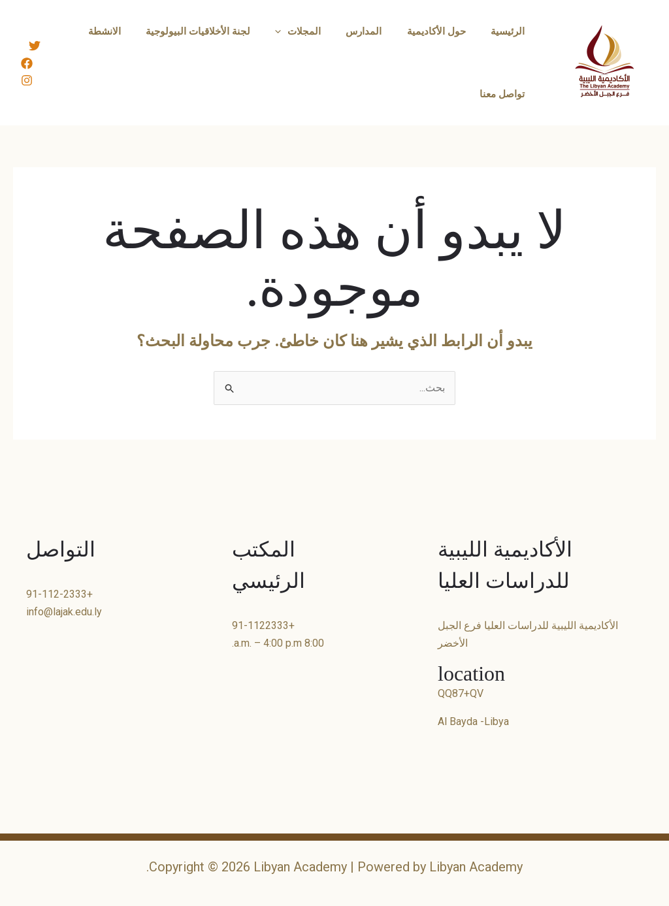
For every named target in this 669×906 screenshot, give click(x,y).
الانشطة (134, 31)
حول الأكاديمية (444, 31)
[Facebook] (27, 63)
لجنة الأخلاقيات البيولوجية (223, 31)
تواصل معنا (504, 94)
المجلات (317, 31)
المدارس (377, 31)
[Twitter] (35, 46)
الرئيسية (510, 31)
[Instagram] (27, 80)
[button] (300, 31)
